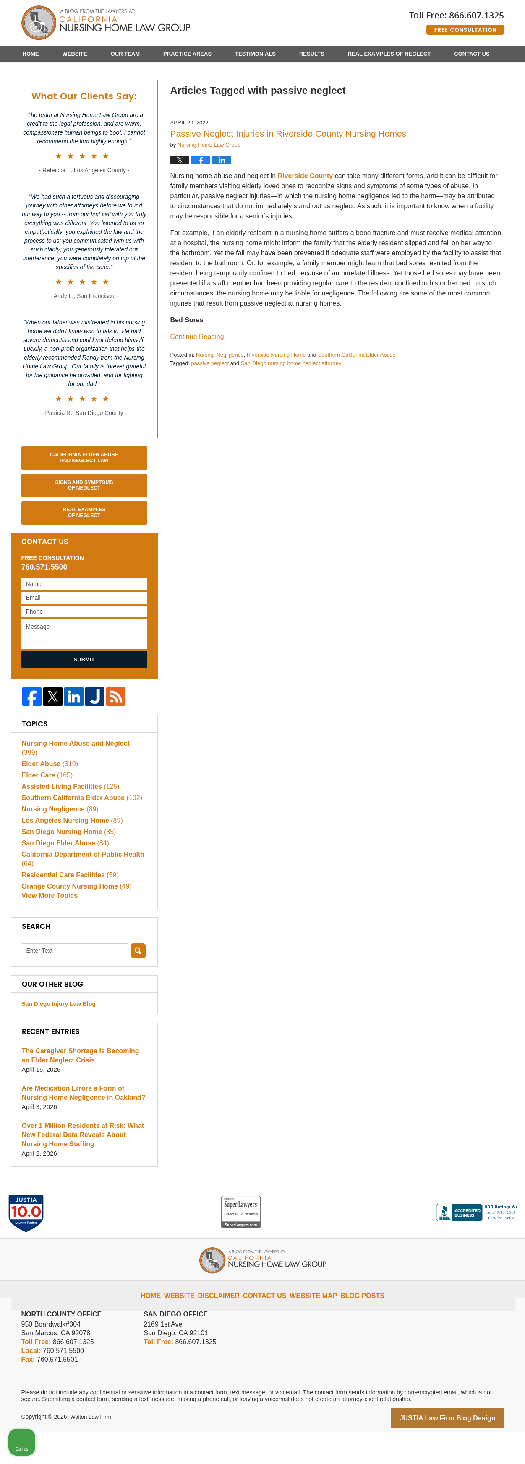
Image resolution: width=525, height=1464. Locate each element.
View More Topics (48, 929)
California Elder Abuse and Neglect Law (84, 499)
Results (311, 54)
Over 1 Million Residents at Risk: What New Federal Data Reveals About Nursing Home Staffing (83, 1168)
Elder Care (46, 806)
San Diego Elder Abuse (63, 874)
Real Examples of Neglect (389, 54)
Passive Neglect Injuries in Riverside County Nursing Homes (288, 175)
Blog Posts (355, 1322)
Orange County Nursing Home (73, 917)
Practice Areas (187, 54)
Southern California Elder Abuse (356, 396)
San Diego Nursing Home (66, 863)
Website (75, 54)
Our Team (125, 54)
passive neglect (210, 405)
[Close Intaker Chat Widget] (497, 1196)
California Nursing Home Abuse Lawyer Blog (106, 23)
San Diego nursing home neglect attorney (291, 405)
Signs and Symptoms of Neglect (84, 527)
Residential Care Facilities (67, 906)
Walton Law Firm (92, 1450)
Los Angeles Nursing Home (69, 851)
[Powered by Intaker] (453, 1446)
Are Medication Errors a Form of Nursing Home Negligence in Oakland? (83, 1126)
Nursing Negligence (219, 396)
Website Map (311, 1322)
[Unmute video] (376, 1196)
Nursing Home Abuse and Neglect (80, 784)
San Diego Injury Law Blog (59, 1037)
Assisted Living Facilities (67, 817)
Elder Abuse (48, 795)
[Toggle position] (479, 1196)
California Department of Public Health (79, 890)
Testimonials (255, 54)
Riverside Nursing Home (276, 396)
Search (138, 984)
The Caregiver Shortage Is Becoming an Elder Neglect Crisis (81, 1089)
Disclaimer (227, 1322)
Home (31, 54)
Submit (84, 701)
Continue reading (197, 378)
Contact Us (471, 54)
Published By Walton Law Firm (456, 20)
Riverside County (305, 217)
